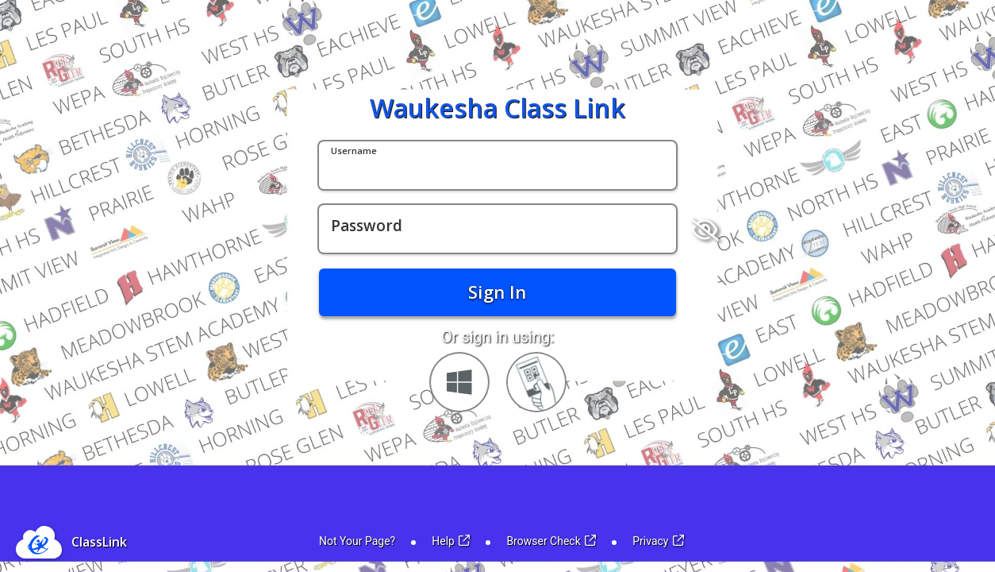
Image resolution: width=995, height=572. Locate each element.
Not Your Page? (357, 541)
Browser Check (551, 541)
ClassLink (99, 542)
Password (366, 226)
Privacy (658, 541)
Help (451, 541)
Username (354, 151)
